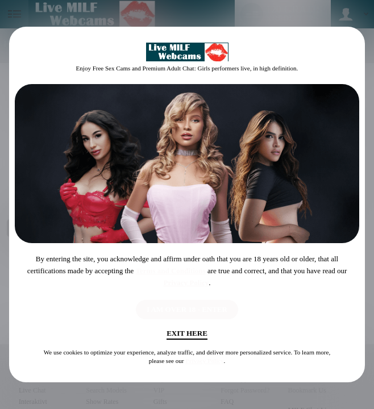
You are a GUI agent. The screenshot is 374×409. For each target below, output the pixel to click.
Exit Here (187, 333)
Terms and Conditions (171, 270)
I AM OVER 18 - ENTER (187, 309)
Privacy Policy (186, 282)
